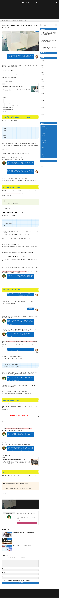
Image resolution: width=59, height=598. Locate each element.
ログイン (42, 155)
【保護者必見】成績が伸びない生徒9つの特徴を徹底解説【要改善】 (24, 533)
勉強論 (43, 135)
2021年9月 (42, 68)
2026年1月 (42, 51)
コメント (4, 559)
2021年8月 (42, 71)
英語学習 (43, 148)
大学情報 (43, 138)
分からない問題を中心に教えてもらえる (11, 104)
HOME (4, 20)
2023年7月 (42, 58)
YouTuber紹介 (44, 123)
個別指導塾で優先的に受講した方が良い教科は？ (11, 100)
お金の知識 (43, 125)
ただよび (43, 128)
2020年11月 (43, 86)
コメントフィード (43, 160)
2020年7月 (42, 96)
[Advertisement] (29, 12)
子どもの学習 (8, 20)
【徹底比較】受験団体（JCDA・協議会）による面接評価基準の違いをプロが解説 (48, 37)
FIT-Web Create (29, 594)
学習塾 (43, 143)
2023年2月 (42, 61)
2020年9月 (42, 91)
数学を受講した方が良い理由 (8, 102)
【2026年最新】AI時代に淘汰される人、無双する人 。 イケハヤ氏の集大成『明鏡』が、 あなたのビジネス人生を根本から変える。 (48, 33)
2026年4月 (42, 46)
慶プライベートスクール (29, 2)
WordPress (39, 594)
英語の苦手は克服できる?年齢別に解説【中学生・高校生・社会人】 (16, 459)
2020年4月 (42, 103)
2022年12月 (43, 66)
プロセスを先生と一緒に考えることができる (11, 105)
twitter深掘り (44, 115)
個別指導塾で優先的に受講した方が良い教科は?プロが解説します (19, 20)
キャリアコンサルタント (45, 130)
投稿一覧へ (26, 523)
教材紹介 (43, 145)
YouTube (43, 120)
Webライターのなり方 (45, 118)
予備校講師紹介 (44, 133)
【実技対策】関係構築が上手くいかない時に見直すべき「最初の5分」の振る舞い (48, 41)
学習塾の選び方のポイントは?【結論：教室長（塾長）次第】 (15, 86)
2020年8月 (42, 93)
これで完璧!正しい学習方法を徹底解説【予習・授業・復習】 (24, 539)
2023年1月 (42, 63)
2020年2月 (42, 108)
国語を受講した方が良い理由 (8, 107)
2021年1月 (42, 81)
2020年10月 (43, 88)
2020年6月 (42, 98)
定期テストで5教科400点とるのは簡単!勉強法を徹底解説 (23, 546)
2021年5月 (42, 73)
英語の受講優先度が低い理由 (8, 109)
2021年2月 (42, 78)
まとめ (4, 111)
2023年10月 (43, 56)
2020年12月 (43, 83)
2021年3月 (42, 76)
